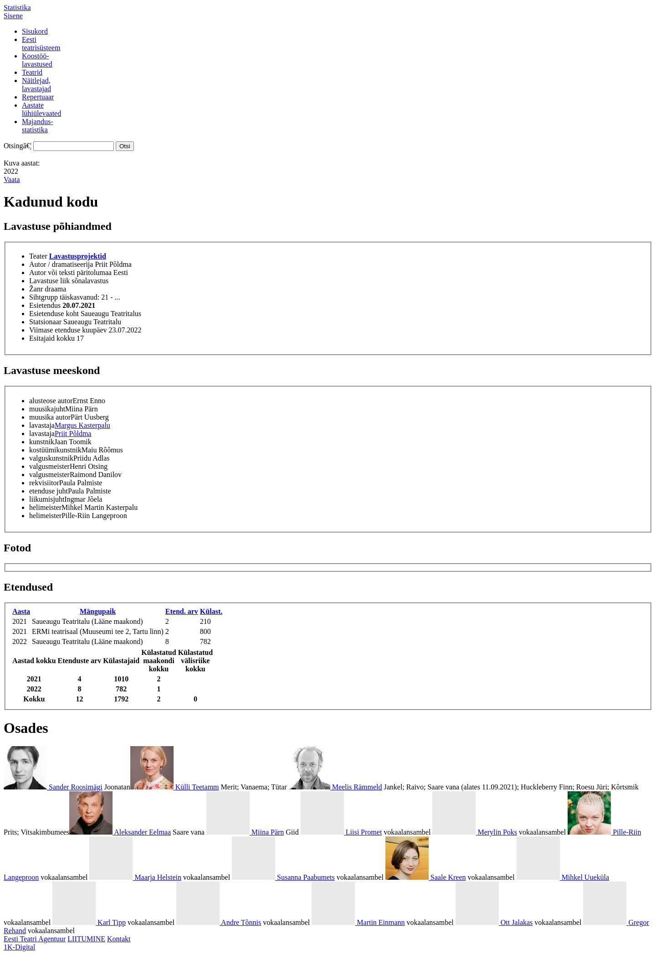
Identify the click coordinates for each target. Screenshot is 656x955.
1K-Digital (19, 947)
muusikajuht (47, 409)
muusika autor (50, 417)
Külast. (211, 611)
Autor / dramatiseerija (61, 264)
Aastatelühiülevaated (41, 109)
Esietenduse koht (54, 313)
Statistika (17, 7)
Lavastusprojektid (77, 256)
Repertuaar (38, 97)
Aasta (21, 611)
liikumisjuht (46, 499)
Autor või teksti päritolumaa (70, 272)
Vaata (12, 179)
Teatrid (32, 72)
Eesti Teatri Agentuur (35, 939)
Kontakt (119, 939)
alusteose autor (51, 401)
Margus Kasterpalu (82, 425)
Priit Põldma (73, 433)
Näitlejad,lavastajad (36, 85)
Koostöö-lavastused (37, 60)
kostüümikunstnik (55, 450)
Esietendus (45, 305)
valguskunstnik (51, 458)
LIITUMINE (86, 939)
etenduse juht (48, 491)
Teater (38, 256)
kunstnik (41, 442)
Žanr (36, 289)
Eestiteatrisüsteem (41, 44)
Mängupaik (98, 611)
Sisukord (35, 31)
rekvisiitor (44, 483)
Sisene (13, 16)
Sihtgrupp (43, 297)
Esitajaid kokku (52, 338)
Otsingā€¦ (17, 146)
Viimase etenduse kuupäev (68, 330)
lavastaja (42, 425)
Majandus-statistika (37, 126)
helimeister (45, 507)
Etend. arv (181, 611)
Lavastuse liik (49, 281)
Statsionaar (45, 322)
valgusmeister (49, 466)
